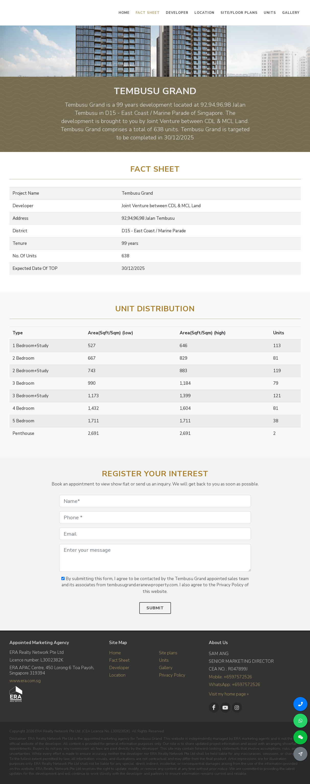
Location (117, 675)
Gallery (166, 668)
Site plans (168, 653)
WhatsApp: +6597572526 (234, 685)
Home (115, 653)
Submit (155, 608)
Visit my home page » (229, 694)
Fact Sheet (119, 660)
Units (164, 660)
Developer (119, 668)
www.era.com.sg (25, 681)
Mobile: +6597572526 (230, 677)
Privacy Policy (172, 675)
